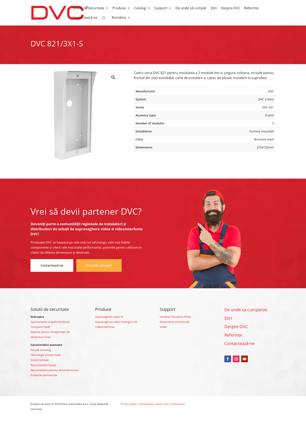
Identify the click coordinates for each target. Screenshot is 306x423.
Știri (214, 8)
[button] (113, 77)
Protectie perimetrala (44, 375)
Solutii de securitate (88, 8)
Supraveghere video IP (109, 317)
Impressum (178, 404)
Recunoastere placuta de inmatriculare (55, 370)
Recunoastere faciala (43, 365)
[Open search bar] (103, 17)
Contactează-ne (85, 18)
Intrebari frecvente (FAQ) (175, 317)
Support (160, 8)
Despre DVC (230, 8)
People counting (41, 350)
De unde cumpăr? (99, 265)
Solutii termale (40, 360)
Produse (119, 8)
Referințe (251, 8)
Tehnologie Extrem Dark (46, 355)
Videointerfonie (104, 327)
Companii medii (40, 327)
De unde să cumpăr (191, 8)
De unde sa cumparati (245, 310)
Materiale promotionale (174, 322)
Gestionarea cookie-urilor (154, 404)
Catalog (140, 8)
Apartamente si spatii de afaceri (50, 322)
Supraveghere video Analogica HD (116, 322)
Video (163, 327)
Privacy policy (129, 404)
